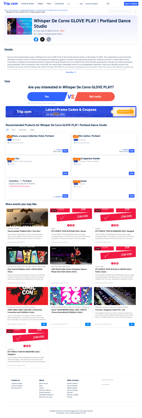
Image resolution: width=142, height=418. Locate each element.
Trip (6, 10)
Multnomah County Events (58, 10)
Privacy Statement (44, 392)
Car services (59, 4)
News (40, 386)
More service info (16, 388)
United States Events (27, 10)
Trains (49, 4)
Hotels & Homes (27, 4)
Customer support (91, 4)
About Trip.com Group (45, 397)
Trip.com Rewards (72, 386)
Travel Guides (13, 10)
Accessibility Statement (46, 395)
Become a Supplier (72, 395)
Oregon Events (42, 10)
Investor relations (72, 383)
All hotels (70, 392)
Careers (41, 388)
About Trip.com (43, 383)
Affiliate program (72, 388)
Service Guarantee (17, 386)
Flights (40, 4)
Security (69, 397)
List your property (72, 390)
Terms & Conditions (45, 390)
